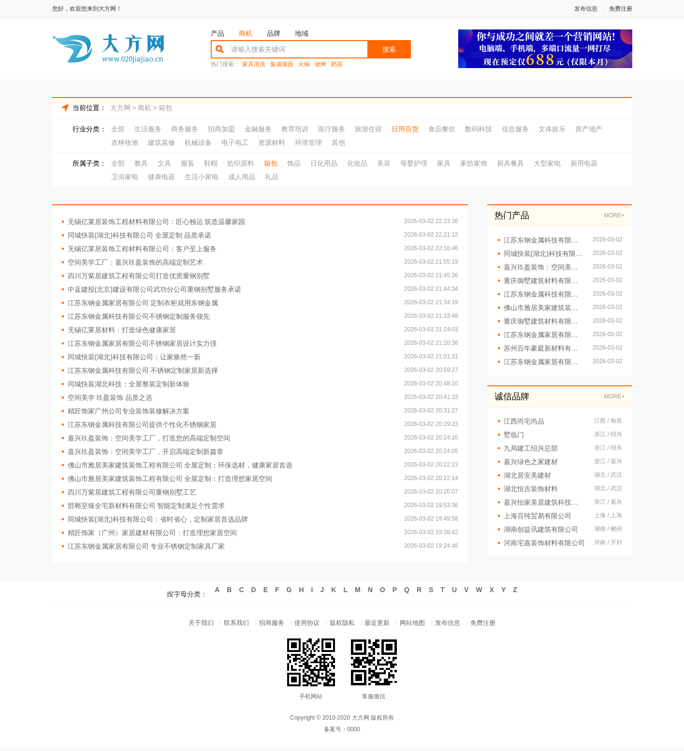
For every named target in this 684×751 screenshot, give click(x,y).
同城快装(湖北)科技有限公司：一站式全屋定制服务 (543, 253)
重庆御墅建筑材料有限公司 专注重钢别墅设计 (543, 321)
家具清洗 (253, 64)
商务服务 (184, 129)
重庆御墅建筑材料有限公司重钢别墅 (543, 280)
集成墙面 (281, 64)
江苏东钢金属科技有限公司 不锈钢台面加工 (543, 294)
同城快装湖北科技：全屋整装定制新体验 (128, 384)
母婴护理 (413, 163)
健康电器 (161, 177)
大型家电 (547, 163)
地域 (301, 33)
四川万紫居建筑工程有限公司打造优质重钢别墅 (139, 276)
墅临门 (514, 435)
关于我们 (183, 624)
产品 (217, 33)
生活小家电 (201, 177)
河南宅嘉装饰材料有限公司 (544, 543)
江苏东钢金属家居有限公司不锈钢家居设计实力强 (142, 343)
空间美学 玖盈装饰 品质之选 (110, 397)
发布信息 (585, 8)
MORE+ (614, 215)
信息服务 (515, 129)
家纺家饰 (473, 163)
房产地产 (588, 129)
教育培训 (294, 129)
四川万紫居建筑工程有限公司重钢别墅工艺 (132, 492)
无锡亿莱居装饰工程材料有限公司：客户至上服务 (142, 249)
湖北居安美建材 (527, 475)
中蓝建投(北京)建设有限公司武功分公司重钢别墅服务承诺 (154, 289)
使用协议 (302, 624)
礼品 (271, 177)
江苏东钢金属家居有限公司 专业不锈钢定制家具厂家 (146, 546)
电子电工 (234, 142)
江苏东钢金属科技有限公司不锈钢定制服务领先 (139, 316)
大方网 (120, 108)
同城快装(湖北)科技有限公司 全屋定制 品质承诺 (139, 235)
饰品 (294, 163)
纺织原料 (240, 163)
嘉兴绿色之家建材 (531, 462)
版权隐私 (342, 624)
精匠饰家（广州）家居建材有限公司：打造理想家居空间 (152, 533)
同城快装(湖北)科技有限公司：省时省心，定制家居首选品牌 (158, 519)
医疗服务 (331, 129)
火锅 (304, 64)
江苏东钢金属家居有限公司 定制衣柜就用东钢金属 (143, 303)
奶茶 (337, 64)
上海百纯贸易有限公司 (537, 516)
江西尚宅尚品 (524, 421)
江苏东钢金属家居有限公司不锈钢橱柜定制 (543, 335)
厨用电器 (583, 163)
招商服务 (263, 624)
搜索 (389, 49)
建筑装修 (161, 142)
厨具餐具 (510, 163)
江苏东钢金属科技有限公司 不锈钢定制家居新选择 (143, 370)
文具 (164, 163)
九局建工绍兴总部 (531, 448)
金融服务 (258, 129)
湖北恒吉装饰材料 (531, 489)
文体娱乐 (552, 129)
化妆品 (357, 163)
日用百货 (405, 129)
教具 (141, 163)
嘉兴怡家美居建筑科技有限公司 (544, 502)
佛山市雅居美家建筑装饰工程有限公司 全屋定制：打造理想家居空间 (170, 478)
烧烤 (320, 64)
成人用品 (241, 177)
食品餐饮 (441, 129)
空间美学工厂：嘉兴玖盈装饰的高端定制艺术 (135, 262)
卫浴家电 (124, 177)
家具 (444, 163)
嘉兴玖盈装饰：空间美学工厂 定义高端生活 (543, 267)
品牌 (273, 33)
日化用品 (323, 163)
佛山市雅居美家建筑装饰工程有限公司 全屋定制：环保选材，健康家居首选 (180, 465)
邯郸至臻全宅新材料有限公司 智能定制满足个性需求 (146, 506)
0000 (353, 733)
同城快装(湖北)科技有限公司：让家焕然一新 (134, 357)
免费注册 (620, 8)
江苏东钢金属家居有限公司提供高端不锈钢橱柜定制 (543, 362)
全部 (118, 129)
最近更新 (381, 624)
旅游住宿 (368, 129)
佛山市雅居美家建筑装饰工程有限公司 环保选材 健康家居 (543, 308)
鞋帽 (211, 163)
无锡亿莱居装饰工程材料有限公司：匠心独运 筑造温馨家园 (157, 222)
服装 (187, 163)
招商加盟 (221, 129)
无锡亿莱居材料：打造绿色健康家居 (122, 330)
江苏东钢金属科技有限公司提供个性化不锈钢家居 (142, 424)
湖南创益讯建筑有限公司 (541, 529)
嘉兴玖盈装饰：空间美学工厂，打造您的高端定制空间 (149, 438)
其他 (338, 142)
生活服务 (147, 129)
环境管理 (308, 142)
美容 (384, 163)
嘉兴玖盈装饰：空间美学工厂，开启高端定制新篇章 (145, 451)
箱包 (165, 108)
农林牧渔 (124, 142)
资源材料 (271, 142)
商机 (245, 33)
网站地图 (421, 624)
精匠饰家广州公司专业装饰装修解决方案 (128, 411)
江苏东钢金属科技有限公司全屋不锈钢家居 (543, 240)
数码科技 (478, 129)
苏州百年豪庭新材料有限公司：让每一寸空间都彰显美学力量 (543, 348)
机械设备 (198, 142)
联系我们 (223, 624)
